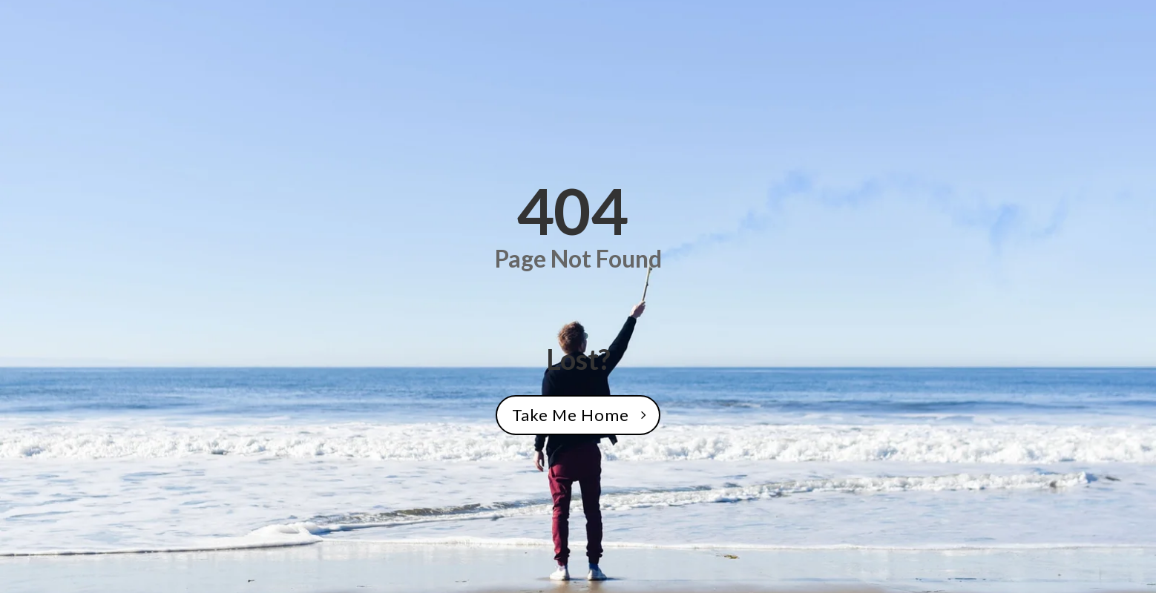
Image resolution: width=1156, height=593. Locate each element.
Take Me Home (570, 415)
